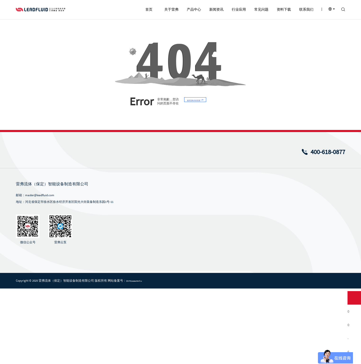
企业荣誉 (139, 284)
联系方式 (328, 269)
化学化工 (234, 277)
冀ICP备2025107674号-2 (148, 356)
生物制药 (234, 269)
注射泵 (169, 292)
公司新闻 (202, 269)
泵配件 (169, 330)
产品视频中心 (205, 292)
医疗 (231, 307)
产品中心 (173, 259)
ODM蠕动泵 (172, 284)
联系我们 (330, 259)
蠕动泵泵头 (172, 315)
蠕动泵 (169, 269)
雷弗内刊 (202, 284)
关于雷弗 (141, 259)
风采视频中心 (205, 299)
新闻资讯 (204, 259)
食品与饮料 (235, 284)
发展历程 (139, 277)
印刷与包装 (235, 299)
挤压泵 (169, 299)
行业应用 (236, 259)
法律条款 (311, 357)
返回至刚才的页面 (203, 177)
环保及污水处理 (238, 292)
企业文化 (139, 292)
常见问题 (267, 259)
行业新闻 (202, 277)
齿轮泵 (169, 307)
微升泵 (169, 277)
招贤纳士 (328, 277)
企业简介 (139, 269)
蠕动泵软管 (172, 322)
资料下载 (299, 259)
